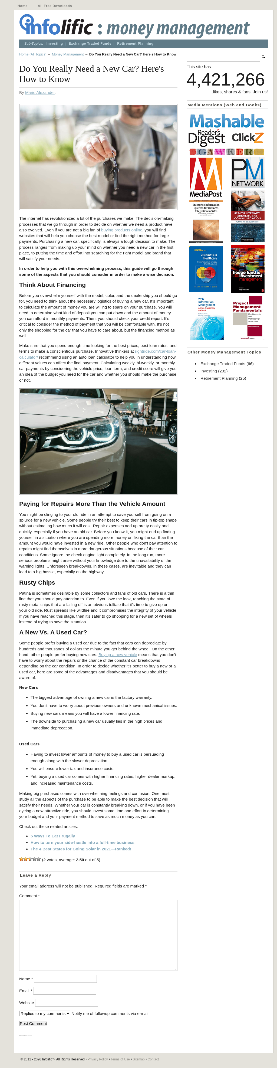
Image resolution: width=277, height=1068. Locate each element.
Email (25, 990)
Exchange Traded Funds (90, 43)
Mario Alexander (40, 92)
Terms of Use (120, 1059)
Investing (55, 43)
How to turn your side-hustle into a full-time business (82, 842)
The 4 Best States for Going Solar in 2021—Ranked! (81, 849)
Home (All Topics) (33, 54)
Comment (29, 895)
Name (26, 979)
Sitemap (139, 1059)
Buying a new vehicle (117, 654)
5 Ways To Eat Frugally (53, 836)
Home (23, 6)
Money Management (68, 54)
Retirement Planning (135, 43)
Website (26, 1002)
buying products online (121, 230)
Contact (153, 1059)
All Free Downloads (55, 6)
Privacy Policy (98, 1059)
